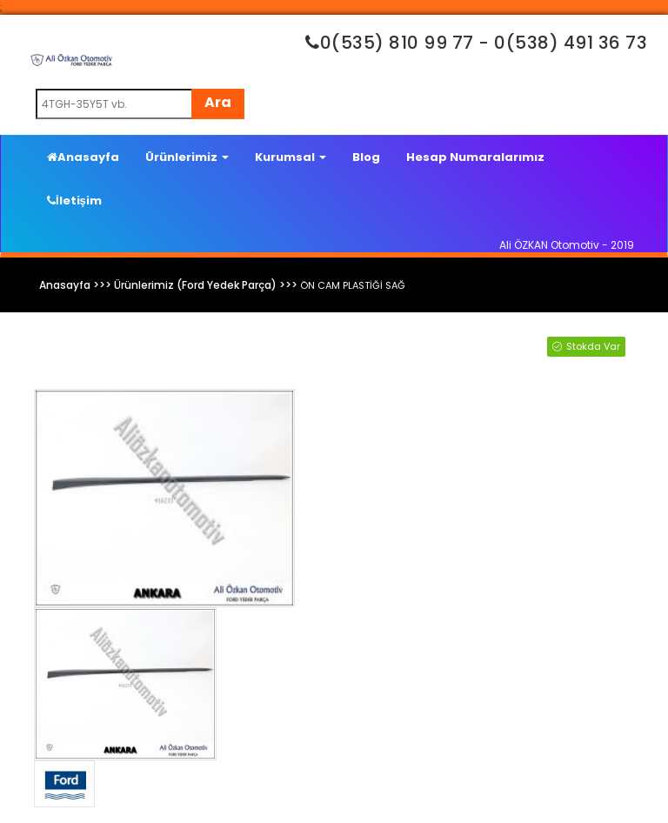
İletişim (74, 200)
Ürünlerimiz (187, 157)
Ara (217, 102)
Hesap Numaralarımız (475, 157)
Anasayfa (83, 157)
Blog (366, 157)
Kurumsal (290, 157)
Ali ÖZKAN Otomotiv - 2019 (566, 245)
